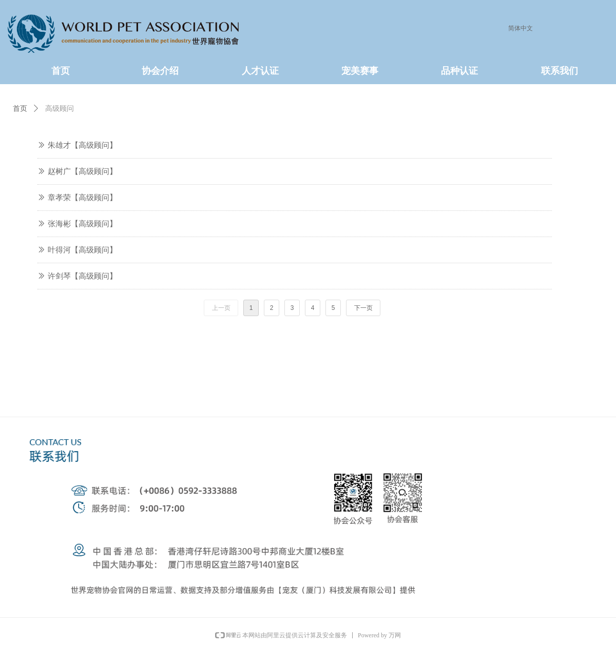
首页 (20, 108)
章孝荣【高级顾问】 (82, 197)
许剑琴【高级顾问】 (82, 276)
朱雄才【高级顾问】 (82, 145)
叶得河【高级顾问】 (82, 250)
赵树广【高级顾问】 (82, 171)
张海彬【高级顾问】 (82, 224)
